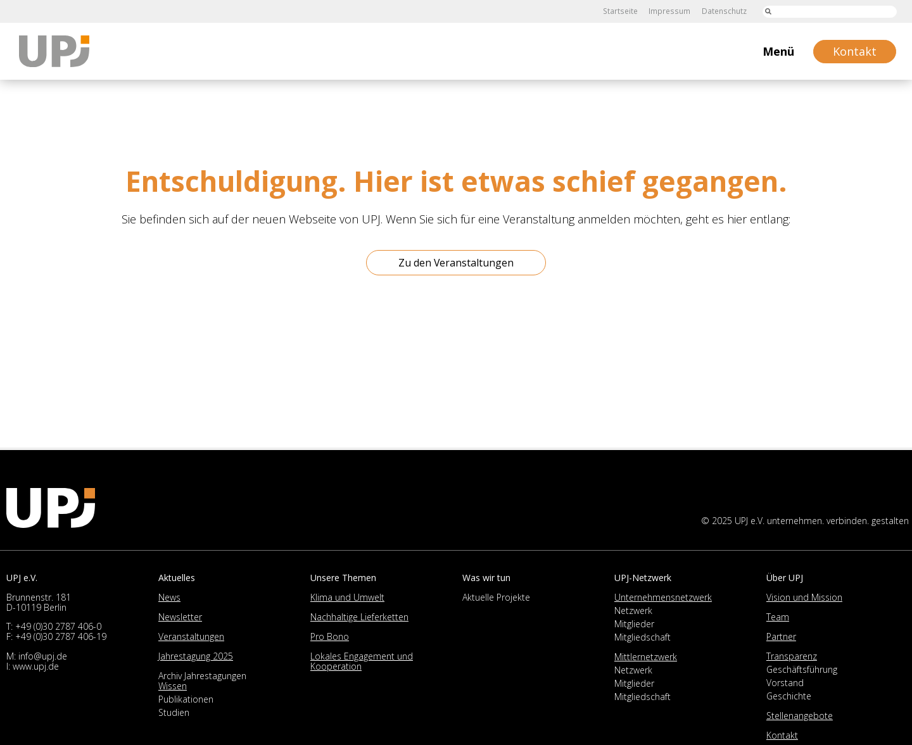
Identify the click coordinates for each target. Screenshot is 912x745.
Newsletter (180, 617)
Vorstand (785, 683)
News (169, 597)
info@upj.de (42, 656)
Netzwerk (633, 610)
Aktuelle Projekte (496, 597)
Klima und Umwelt (347, 597)
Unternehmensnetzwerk (663, 597)
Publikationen (185, 699)
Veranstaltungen (191, 636)
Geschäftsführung (801, 669)
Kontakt (782, 735)
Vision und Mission (804, 597)
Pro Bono (329, 636)
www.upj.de (36, 666)
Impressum (670, 11)
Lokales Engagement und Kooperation (361, 661)
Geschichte (788, 696)
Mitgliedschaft (642, 637)
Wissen (172, 686)
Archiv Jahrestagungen (202, 676)
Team (777, 617)
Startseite (622, 11)
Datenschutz (724, 11)
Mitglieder (634, 624)
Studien (173, 712)
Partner (781, 636)
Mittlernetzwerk (645, 657)
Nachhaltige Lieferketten (359, 617)
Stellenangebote (799, 716)
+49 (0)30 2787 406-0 (58, 626)
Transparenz (791, 656)
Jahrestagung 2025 (195, 656)
